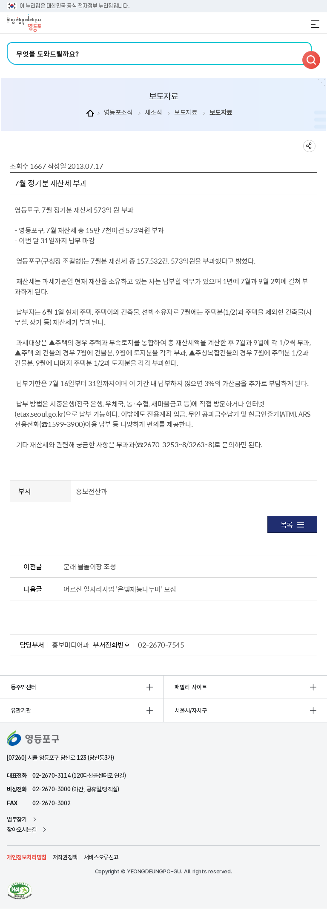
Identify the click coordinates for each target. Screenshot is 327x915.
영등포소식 (118, 112)
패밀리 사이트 (191, 687)
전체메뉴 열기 (315, 24)
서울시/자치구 (191, 710)
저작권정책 (65, 857)
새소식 (153, 112)
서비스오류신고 (101, 857)
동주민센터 (23, 687)
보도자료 (185, 112)
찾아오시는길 (22, 829)
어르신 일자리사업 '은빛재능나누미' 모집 (119, 589)
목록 (292, 524)
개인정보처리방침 (26, 857)
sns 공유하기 (309, 146)
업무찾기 (16, 819)
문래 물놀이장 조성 (89, 566)
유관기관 (21, 710)
